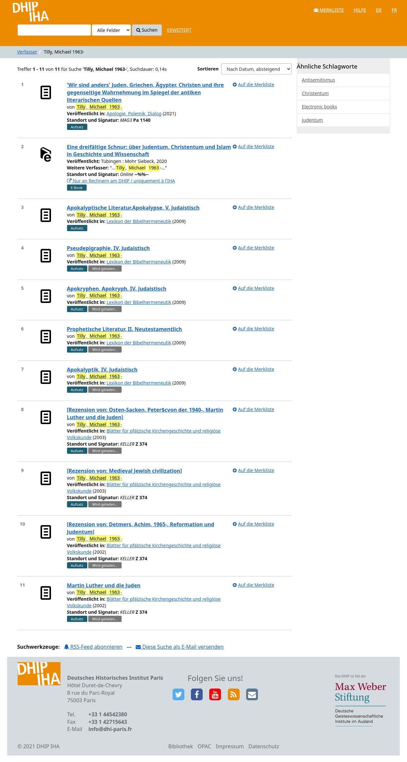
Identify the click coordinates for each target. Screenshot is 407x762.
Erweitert (179, 30)
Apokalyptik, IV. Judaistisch (102, 369)
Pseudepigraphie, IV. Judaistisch (108, 248)
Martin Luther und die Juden (104, 585)
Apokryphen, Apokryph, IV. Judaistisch (116, 288)
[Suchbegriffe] (54, 30)
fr (394, 10)
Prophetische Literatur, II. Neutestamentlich (124, 329)
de (379, 10)
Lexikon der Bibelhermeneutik (139, 221)
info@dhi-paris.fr (110, 729)
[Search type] (111, 30)
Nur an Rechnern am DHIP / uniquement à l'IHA (121, 181)
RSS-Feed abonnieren (93, 646)
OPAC (204, 746)
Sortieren (208, 69)
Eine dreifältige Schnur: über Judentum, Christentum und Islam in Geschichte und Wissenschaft (149, 150)
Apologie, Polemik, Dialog (134, 113)
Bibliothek (180, 746)
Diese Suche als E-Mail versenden (180, 646)
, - (99, 106)
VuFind (22, 10)
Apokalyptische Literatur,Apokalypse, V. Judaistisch (133, 207)
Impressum (230, 746)
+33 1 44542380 (108, 714)
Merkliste (329, 10)
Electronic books (319, 106)
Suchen (147, 30)
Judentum (312, 120)
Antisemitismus (318, 80)
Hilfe (360, 10)
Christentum (315, 93)
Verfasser (27, 52)
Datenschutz (263, 746)
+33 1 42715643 (108, 721)
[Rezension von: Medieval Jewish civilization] (124, 470)
